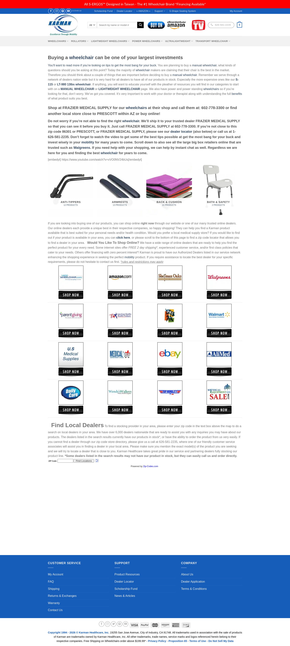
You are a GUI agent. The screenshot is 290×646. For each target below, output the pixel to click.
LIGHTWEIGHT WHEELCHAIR (119, 89)
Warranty (54, 603)
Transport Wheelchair (212, 41)
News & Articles (124, 595)
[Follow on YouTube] (68, 11)
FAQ (51, 581)
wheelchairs (211, 89)
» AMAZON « (143, 11)
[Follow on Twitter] (113, 624)
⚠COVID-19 (76, 11)
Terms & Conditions (194, 588)
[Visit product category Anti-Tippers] (71, 190)
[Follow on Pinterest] (62, 11)
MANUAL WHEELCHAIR (77, 89)
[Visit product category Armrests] (120, 190)
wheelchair (81, 57)
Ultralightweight (179, 41)
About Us (187, 574)
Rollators (80, 41)
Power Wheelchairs (147, 41)
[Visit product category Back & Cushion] (169, 190)
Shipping (53, 588)
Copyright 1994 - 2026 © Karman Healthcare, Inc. (79, 632)
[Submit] (140, 25)
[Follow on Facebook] (50, 11)
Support (159, 11)
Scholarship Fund (103, 11)
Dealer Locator (124, 11)
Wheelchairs (58, 41)
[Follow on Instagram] (56, 11)
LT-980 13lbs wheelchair (74, 84)
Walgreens (81, 148)
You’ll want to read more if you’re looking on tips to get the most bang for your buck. (102, 65)
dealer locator (181, 131)
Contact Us (55, 610)
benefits (237, 93)
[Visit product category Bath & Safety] (218, 190)
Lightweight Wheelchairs (110, 41)
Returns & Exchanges (62, 595)
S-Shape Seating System (182, 11)
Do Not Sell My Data (221, 641)
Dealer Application (193, 581)
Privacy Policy (157, 641)
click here (123, 237)
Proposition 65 (177, 641)
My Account (55, 574)
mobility (87, 142)
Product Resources (127, 574)
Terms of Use (197, 641)
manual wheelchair (204, 65)
